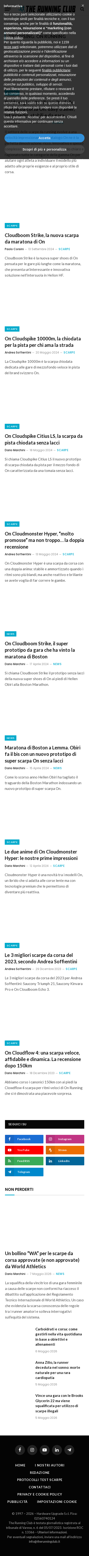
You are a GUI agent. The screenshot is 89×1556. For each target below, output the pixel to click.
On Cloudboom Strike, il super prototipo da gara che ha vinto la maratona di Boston (40, 650)
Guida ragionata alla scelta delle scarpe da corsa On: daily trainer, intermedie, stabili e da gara (40, 109)
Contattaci (40, 1487)
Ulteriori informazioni (52, 1532)
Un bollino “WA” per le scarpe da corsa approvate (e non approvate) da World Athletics (42, 1259)
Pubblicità (17, 1502)
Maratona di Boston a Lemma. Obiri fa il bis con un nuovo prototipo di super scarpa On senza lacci (42, 754)
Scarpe (12, 93)
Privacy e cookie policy (39, 1494)
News (10, 634)
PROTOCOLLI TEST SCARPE (39, 1480)
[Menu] (8, 9)
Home (9, 22)
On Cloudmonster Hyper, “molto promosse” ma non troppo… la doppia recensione (44, 540)
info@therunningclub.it (44, 1541)
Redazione (40, 1473)
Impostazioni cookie (57, 1502)
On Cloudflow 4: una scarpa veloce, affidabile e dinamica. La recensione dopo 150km (43, 1059)
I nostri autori (50, 1465)
